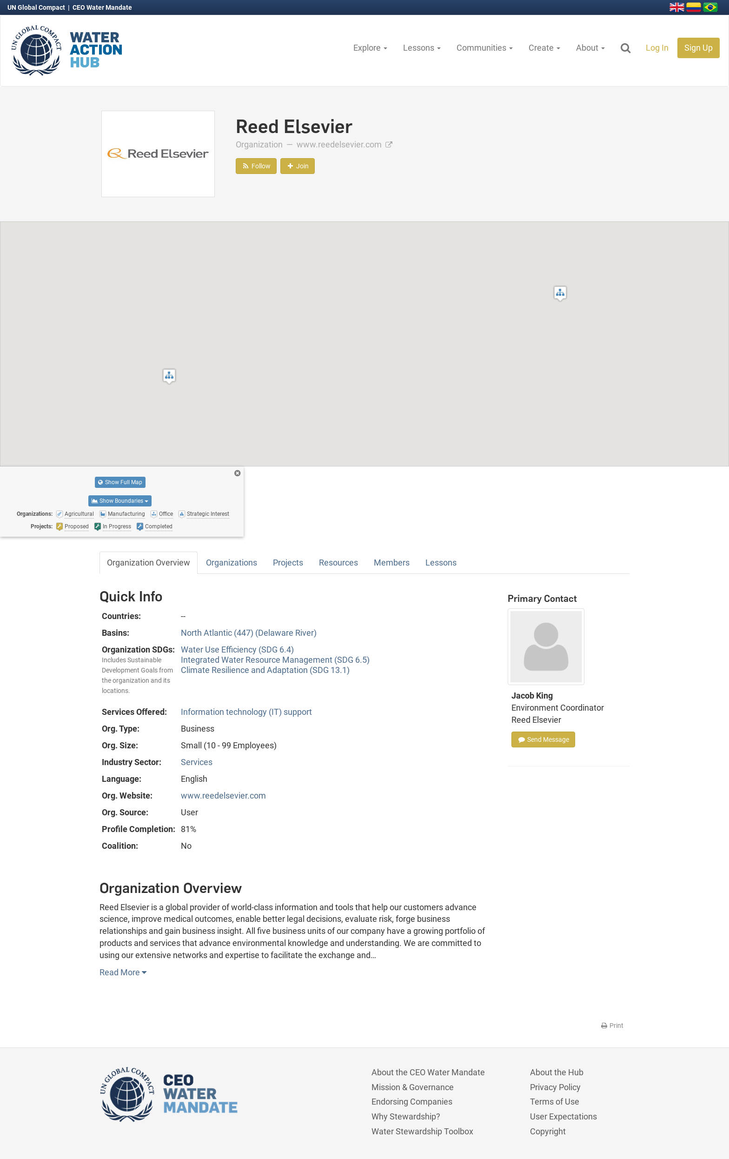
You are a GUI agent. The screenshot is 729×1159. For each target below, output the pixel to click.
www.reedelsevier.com (344, 144)
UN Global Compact (36, 7)
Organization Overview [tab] (148, 562)
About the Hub (556, 1072)
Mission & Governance (412, 1087)
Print (611, 1025)
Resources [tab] (338, 562)
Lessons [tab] (441, 562)
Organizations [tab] (231, 562)
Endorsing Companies (411, 1101)
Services (196, 762)
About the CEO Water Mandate (428, 1072)
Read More (122, 972)
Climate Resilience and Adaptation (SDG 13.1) (265, 670)
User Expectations (563, 1116)
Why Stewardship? (405, 1116)
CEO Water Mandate (102, 7)
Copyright (548, 1131)
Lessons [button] (422, 48)
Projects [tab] (288, 562)
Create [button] (544, 48)
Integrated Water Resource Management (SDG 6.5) (275, 660)
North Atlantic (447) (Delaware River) (249, 633)
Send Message (543, 739)
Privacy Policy (555, 1087)
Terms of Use (554, 1101)
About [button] (590, 48)
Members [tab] (392, 562)
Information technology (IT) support (246, 712)
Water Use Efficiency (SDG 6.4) (237, 649)
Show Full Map (120, 482)
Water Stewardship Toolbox (422, 1131)
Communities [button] (485, 48)
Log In (657, 48)
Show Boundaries (120, 501)
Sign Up (698, 48)
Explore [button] (370, 48)
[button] (560, 293)
